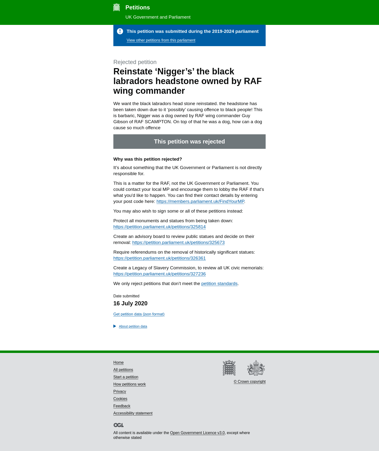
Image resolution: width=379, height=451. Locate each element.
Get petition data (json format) (139, 314)
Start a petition (125, 377)
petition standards (219, 283)
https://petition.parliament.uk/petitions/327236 (159, 273)
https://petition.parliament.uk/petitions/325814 (159, 226)
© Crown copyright (250, 381)
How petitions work (129, 384)
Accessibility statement (133, 413)
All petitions (123, 370)
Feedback (121, 406)
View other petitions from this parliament (161, 40)
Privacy (119, 391)
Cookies (120, 399)
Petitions (137, 7)
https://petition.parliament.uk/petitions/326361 (159, 258)
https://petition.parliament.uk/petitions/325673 (178, 242)
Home (118, 362)
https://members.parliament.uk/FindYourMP (200, 201)
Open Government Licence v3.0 (197, 433)
